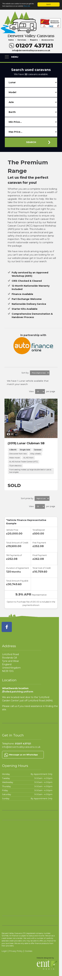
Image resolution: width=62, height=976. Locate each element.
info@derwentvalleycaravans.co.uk (31, 50)
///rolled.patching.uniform (17, 691)
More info (27, 6)
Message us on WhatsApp (23, 754)
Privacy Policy (16, 951)
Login (4, 951)
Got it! (48, 4)
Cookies (28, 951)
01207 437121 (31, 45)
